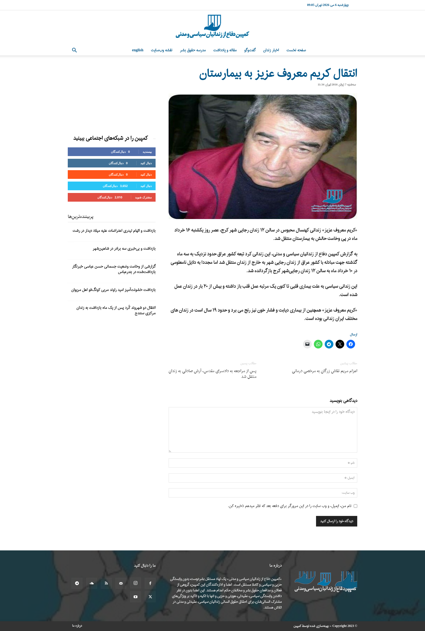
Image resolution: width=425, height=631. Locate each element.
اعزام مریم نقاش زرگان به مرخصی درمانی (324, 371)
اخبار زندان (271, 50)
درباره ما (77, 625)
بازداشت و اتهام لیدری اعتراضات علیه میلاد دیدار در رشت (114, 230)
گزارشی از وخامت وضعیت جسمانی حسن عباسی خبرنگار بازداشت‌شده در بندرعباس (114, 269)
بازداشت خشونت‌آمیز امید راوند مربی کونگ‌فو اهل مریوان (113, 290)
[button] (74, 50)
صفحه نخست (296, 50)
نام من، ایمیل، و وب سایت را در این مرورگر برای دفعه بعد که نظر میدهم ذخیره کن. (290, 506)
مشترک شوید (143, 197)
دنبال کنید (146, 163)
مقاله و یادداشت (225, 50)
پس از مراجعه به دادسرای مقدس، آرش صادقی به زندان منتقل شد (212, 374)
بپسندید (147, 152)
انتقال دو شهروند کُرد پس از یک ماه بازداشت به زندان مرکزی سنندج (116, 311)
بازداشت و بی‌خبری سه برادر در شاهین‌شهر (124, 248)
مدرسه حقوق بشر (193, 50)
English (137, 50)
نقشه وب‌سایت (161, 50)
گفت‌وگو (250, 50)
